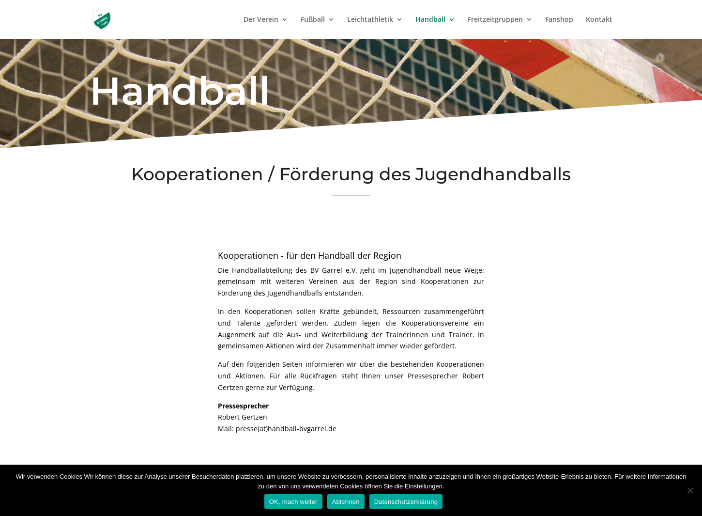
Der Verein (261, 20)
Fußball (313, 20)
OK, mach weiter (293, 501)
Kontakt (599, 20)
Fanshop (559, 20)
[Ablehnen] (690, 490)
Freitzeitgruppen (495, 20)
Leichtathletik (370, 20)
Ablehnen (346, 501)
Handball (430, 20)
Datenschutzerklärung (406, 501)
